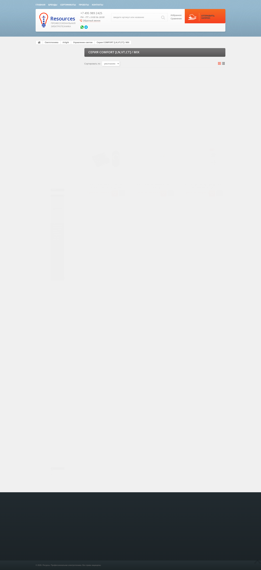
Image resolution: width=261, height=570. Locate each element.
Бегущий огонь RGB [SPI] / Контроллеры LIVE (57, 191)
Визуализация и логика (55, 279)
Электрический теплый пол (56, 382)
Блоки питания (49, 87)
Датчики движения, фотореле (58, 241)
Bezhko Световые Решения (52, 328)
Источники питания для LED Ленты (56, 333)
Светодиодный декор (52, 299)
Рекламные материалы (53, 313)
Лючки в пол (48, 356)
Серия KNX (50, 260)
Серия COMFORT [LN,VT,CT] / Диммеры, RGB (58, 153)
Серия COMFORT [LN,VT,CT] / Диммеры (58, 108)
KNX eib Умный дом (51, 350)
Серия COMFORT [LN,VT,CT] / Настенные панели (58, 138)
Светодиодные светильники (55, 289)
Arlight (42, 78)
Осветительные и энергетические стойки (54, 410)
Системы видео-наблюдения (57, 432)
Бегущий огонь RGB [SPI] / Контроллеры (57, 183)
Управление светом (51, 92)
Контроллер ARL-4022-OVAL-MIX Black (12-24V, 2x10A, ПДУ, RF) (106, 118)
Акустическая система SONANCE (54, 425)
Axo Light (44, 342)
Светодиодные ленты (52, 83)
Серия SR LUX (51, 97)
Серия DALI (50, 265)
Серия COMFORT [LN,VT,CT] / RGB (58, 123)
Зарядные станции (51, 438)
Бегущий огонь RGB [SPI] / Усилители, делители (57, 206)
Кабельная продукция (52, 303)
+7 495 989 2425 (91, 13)
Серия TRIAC (51, 246)
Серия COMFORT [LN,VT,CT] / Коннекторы (58, 176)
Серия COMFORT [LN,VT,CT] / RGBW (58, 130)
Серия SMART (51, 102)
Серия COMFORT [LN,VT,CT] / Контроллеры (58, 145)
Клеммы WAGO (49, 417)
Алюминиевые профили (53, 285)
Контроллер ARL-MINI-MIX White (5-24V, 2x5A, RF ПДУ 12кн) (203, 118)
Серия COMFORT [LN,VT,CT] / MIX (58, 115)
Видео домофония (51, 388)
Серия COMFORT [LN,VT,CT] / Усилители (58, 161)
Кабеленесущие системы (55, 362)
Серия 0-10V (50, 251)
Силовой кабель (50, 376)
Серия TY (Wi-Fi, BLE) (55, 270)
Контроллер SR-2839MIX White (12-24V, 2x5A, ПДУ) (154, 118)
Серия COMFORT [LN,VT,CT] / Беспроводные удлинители (58, 168)
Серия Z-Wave (51, 274)
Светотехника (49, 70)
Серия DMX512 (52, 255)
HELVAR (43, 318)
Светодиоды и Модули (52, 308)
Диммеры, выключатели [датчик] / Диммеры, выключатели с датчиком (56, 215)
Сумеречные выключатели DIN (54, 337)
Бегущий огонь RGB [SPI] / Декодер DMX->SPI (57, 198)
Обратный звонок (91, 20)
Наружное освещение (52, 294)
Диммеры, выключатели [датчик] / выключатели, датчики (56, 233)
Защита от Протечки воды (55, 403)
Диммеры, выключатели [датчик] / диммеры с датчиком (59, 224)
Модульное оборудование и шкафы (57, 369)
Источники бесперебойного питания (57, 395)
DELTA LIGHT (46, 323)
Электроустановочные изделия (54, 62)
